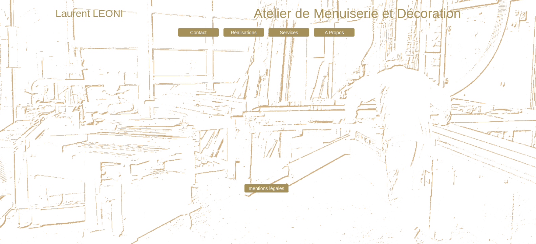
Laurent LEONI (89, 13)
